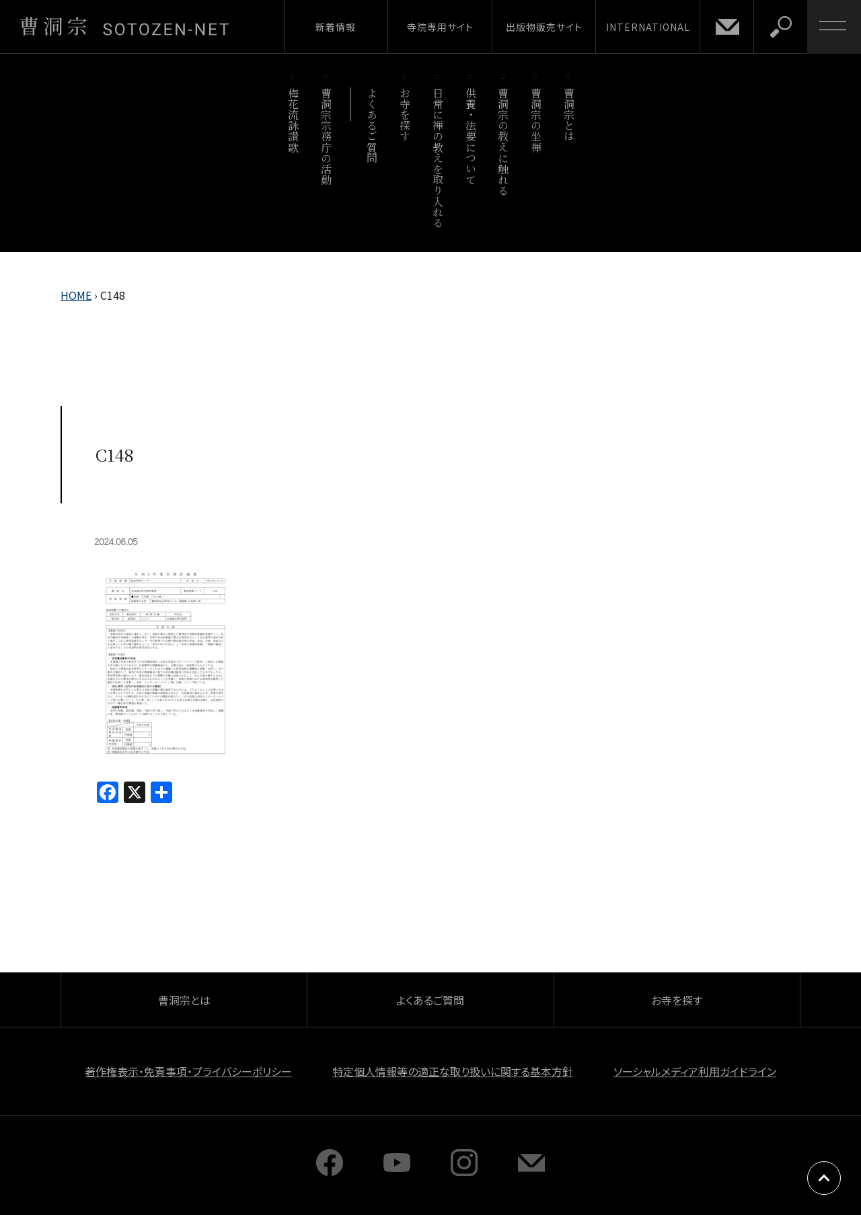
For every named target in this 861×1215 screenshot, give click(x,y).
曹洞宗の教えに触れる (503, 141)
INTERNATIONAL (648, 27)
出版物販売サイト (544, 27)
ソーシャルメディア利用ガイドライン (694, 1071)
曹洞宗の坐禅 (536, 120)
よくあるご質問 (372, 125)
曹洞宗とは (569, 114)
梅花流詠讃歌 (293, 120)
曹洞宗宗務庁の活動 (326, 136)
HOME (76, 295)
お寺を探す (405, 114)
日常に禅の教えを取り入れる (437, 157)
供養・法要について (470, 136)
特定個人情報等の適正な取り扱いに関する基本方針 (452, 1071)
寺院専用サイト (440, 27)
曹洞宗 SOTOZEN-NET (124, 26)
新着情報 (335, 27)
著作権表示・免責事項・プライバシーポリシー (188, 1071)
